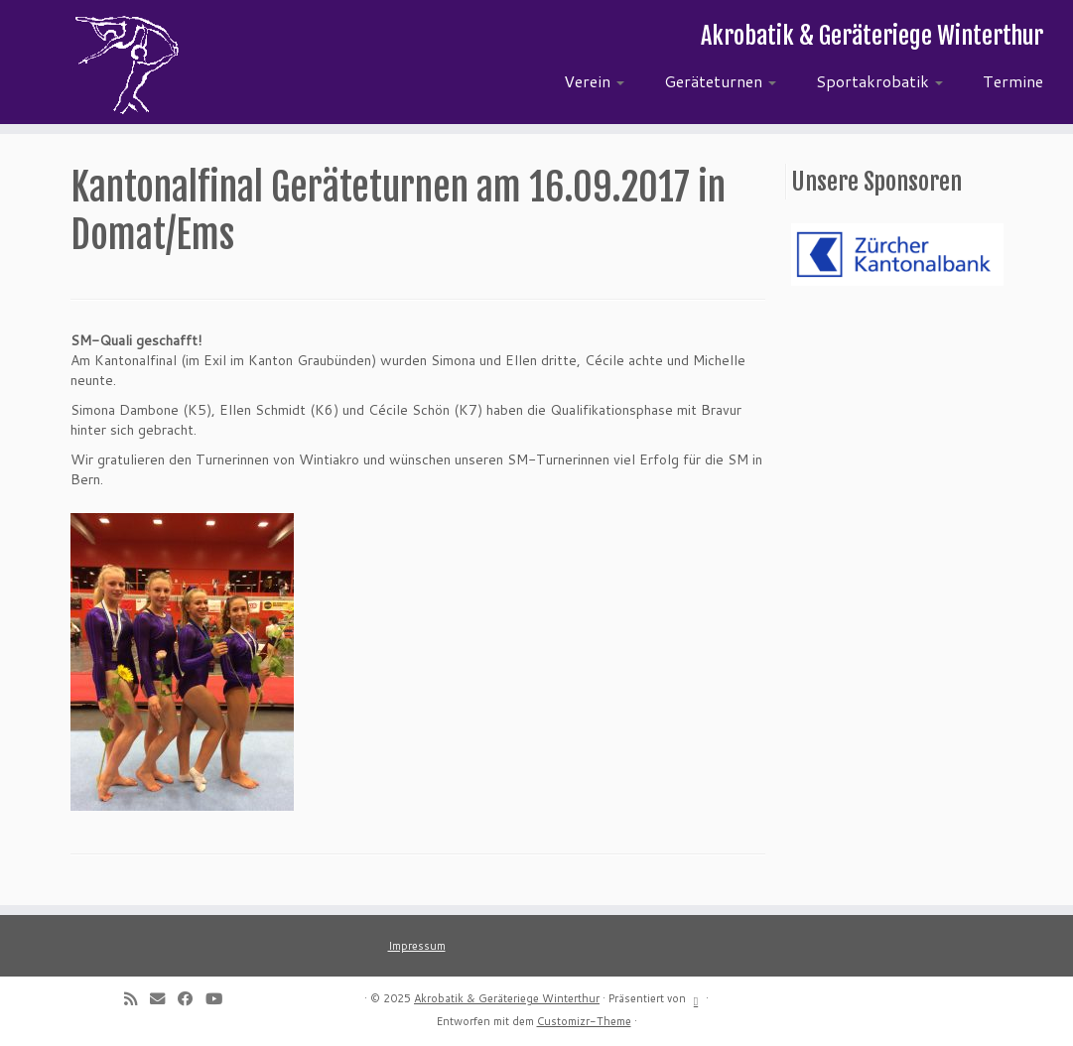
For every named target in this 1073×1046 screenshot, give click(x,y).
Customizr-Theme (584, 1021)
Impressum (417, 946)
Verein (594, 80)
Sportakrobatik (879, 80)
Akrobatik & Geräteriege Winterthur (507, 998)
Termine (1013, 80)
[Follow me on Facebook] (191, 998)
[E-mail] (164, 998)
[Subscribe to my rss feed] (137, 998)
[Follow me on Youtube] (220, 998)
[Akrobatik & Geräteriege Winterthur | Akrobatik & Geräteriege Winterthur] (125, 64)
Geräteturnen (720, 80)
